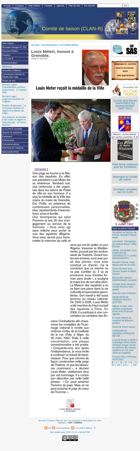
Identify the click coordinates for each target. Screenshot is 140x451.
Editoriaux (7, 66)
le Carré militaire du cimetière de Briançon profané (122, 320)
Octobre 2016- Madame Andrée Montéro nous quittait (123, 287)
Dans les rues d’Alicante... (124, 293)
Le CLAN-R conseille (12, 129)
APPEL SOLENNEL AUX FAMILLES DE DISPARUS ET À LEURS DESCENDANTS (124, 254)
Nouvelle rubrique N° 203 (14, 47)
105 (118, 365)
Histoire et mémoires (12, 132)
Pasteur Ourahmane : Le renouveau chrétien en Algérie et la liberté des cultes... (14, 109)
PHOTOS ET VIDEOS (13, 148)
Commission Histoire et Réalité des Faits (13, 75)
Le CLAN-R (7, 59)
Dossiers (6, 55)
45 (126, 362)
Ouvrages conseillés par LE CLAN (125, 190)
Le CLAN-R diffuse (69, 45)
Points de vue (8, 81)
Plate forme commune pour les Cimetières (125, 165)
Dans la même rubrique (123, 228)
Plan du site (74, 5)
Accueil (35, 45)
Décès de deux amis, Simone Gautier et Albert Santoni (124, 271)
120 (125, 365)
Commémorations (10, 144)
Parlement (7, 136)
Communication (49, 45)
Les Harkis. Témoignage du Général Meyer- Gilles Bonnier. (124, 244)
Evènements (8, 140)
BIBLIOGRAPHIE (10, 152)
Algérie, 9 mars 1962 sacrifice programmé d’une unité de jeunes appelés (122, 310)
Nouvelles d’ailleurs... (12, 70)
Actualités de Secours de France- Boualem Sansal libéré (124, 235)
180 (135, 365)
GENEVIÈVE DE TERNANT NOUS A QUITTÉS (121, 300)
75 (135, 362)
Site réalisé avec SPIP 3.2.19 (63, 432)
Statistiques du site (91, 420)
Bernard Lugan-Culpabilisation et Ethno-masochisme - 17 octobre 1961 (14, 88)
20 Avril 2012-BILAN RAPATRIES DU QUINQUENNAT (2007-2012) (125, 104)
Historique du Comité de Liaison (125, 178)
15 (116, 362)
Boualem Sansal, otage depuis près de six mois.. (124, 263)
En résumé (89, 5)
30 (121, 362)
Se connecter (75, 420)
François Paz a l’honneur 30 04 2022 (124, 358)
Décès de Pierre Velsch (123, 327)
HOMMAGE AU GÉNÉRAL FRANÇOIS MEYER (123, 333)
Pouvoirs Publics (10, 51)
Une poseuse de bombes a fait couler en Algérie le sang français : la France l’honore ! (14, 121)
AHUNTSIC (84, 432)
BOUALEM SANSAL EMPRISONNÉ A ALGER (124, 279)
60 (130, 362)
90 (113, 365)
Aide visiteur (34, 5)
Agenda (60, 5)
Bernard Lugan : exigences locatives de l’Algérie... (13, 99)
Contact (48, 5)
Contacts (19, 5)
